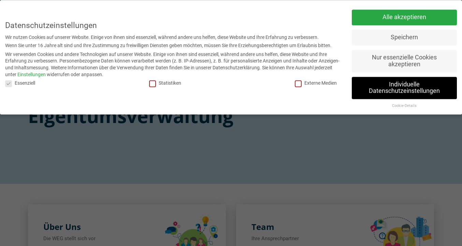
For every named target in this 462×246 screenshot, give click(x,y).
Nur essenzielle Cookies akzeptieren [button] (404, 59)
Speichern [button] (404, 35)
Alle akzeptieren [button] (404, 15)
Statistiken (165, 81)
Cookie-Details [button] (404, 104)
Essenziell (20, 81)
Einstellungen (31, 72)
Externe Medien (316, 81)
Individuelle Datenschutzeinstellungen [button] (404, 86)
